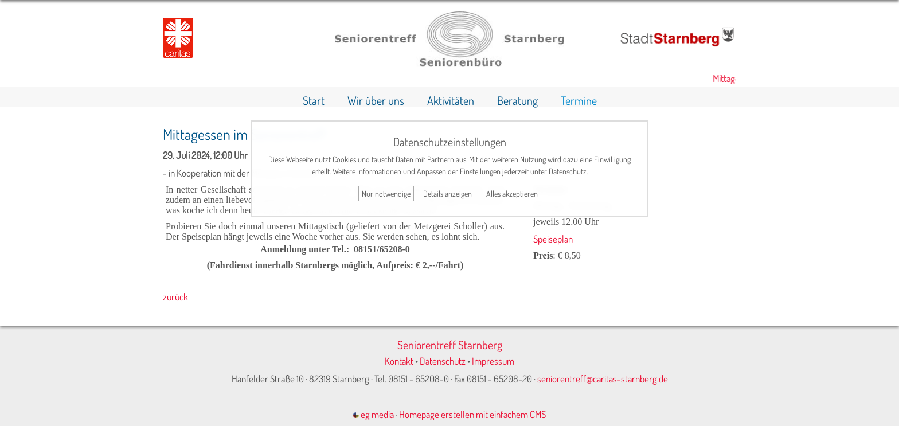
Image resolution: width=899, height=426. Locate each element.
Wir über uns (375, 100)
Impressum (493, 361)
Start (314, 100)
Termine (579, 100)
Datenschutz (443, 361)
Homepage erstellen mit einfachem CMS (472, 414)
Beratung (517, 100)
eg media (373, 414)
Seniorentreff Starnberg (449, 344)
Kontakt (399, 361)
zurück (175, 297)
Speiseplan (553, 239)
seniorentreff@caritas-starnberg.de (602, 379)
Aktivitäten (450, 100)
